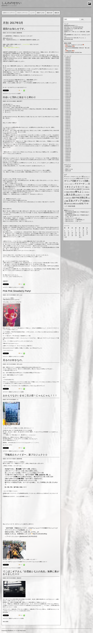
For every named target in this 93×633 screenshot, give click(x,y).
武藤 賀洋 (19, 578)
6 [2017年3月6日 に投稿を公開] (68, 231)
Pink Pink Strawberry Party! (17, 291)
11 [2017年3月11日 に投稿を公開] (87, 231)
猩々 (77, 218)
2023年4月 (67, 65)
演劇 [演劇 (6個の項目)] (66, 201)
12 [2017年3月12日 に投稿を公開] (64, 232)
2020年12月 (68, 77)
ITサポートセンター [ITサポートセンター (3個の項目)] (76, 176)
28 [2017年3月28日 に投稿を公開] (72, 235)
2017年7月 (67, 137)
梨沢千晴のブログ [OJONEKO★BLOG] (73, 27)
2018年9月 (67, 116)
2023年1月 (67, 67)
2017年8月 (67, 136)
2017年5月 (67, 140)
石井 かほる (19, 364)
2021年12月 (68, 73)
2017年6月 (67, 139)
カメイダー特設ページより (10, 491)
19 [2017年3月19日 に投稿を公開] (64, 234)
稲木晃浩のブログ (68, 30)
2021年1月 (67, 76)
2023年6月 (67, 64)
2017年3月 (67, 143)
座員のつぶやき (40, 12)
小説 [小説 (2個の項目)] (85, 192)
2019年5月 (67, 104)
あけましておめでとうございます (74, 44)
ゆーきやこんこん (69, 218)
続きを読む (6, 612)
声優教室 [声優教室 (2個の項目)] (68, 192)
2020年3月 (67, 88)
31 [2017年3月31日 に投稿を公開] (83, 235)
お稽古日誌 (68, 166)
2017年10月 (68, 133)
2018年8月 (67, 117)
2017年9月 (67, 134)
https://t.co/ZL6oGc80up (40, 534)
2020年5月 (67, 85)
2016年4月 (67, 160)
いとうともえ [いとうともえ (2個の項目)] (73, 178)
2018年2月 (67, 127)
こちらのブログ (26, 44)
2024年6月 (67, 61)
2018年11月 (68, 113)
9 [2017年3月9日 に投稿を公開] (79, 231)
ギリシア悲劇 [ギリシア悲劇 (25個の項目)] (70, 181)
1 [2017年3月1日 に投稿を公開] (75, 229)
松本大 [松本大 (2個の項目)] (70, 198)
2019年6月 (67, 102)
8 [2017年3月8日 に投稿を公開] (75, 231)
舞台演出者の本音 (68, 39)
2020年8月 (67, 81)
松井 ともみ (19, 295)
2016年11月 (68, 150)
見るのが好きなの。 (13, 360)
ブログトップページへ (22, 12)
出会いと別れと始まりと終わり (19, 97)
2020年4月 (67, 87)
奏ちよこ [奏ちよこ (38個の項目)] (79, 191)
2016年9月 (67, 153)
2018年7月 (67, 119)
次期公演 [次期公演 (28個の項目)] (83, 197)
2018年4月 (67, 124)
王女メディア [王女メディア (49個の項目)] (75, 200)
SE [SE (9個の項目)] (83, 176)
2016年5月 (67, 159)
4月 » (80, 237)
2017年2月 (67, 145)
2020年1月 (67, 91)
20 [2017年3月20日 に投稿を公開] (68, 234)
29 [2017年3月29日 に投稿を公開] (76, 235)
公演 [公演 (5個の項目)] (72, 189)
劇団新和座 (19, 32)
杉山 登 (69, 216)
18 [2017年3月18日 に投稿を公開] (87, 232)
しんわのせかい (12, 3)
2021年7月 (67, 74)
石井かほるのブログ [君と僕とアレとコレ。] (75, 37)
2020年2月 (67, 90)
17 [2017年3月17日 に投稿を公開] (83, 232)
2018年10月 (68, 114)
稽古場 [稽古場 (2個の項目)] (77, 203)
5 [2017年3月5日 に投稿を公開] (64, 231)
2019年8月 (67, 99)
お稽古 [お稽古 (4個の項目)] (78, 178)
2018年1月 (67, 128)
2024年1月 (67, 62)
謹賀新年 (69, 46)
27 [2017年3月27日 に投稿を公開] (68, 235)
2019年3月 (67, 107)
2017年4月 (67, 142)
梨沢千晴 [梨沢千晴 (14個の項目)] (75, 198)
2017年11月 (68, 131)
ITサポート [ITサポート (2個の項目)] (68, 176)
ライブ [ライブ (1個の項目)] (86, 184)
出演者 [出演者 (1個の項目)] (75, 189)
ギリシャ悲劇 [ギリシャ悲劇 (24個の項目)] (82, 181)
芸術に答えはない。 (70, 219)
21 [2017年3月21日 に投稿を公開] (72, 234)
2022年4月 (67, 70)
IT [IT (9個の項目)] (65, 176)
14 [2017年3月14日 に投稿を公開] (72, 232)
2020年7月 (67, 82)
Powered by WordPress (7, 630)
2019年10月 (68, 96)
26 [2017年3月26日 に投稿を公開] (64, 235)
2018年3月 (67, 125)
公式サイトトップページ (9, 12)
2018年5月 (67, 122)
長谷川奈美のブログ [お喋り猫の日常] (73, 28)
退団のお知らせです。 (14, 28)
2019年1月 (67, 110)
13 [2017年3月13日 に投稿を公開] (68, 232)
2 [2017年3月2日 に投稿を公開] (79, 229)
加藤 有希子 (19, 101)
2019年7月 (67, 100)
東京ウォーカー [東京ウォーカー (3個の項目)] (82, 195)
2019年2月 (67, 108)
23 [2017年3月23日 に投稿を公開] (79, 234)
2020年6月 (67, 84)
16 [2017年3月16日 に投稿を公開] (79, 232)
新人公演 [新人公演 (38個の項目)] (70, 194)
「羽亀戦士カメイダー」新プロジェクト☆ (25, 454)
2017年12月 (68, 130)
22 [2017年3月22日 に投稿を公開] (76, 234)
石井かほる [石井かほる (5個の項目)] (69, 203)
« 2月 (65, 237)
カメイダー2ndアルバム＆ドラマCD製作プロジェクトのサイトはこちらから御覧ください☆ (25, 561)
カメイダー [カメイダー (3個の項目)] (86, 178)
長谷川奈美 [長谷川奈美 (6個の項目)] (71, 206)
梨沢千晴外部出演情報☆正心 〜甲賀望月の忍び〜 (77, 212)
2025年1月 (67, 59)
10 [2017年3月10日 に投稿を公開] (83, 231)
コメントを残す (17, 93)
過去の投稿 (5, 621)
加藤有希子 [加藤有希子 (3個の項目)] (79, 189)
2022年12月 (68, 68)
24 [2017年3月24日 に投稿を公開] (83, 234)
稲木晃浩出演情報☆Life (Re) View (73, 52)
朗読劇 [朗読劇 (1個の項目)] (76, 195)
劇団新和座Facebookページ (71, 25)
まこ (18, 399)
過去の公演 (49, 12)
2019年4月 (67, 105)
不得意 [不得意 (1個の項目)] (67, 189)
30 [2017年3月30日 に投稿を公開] (79, 235)
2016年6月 (67, 157)
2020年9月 (67, 79)
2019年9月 (67, 97)
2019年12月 (68, 93)
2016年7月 (67, 156)
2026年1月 (67, 58)
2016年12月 (68, 148)
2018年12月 (68, 111)
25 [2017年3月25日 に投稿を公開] (87, 234)
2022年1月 (67, 71)
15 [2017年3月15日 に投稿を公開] (76, 232)
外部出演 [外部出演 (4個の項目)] (72, 192)
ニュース (32, 12)
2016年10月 (68, 151)
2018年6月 (67, 120)
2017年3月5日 (32, 536)
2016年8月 (67, 154)
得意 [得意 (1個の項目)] (87, 192)
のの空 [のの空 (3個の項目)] (81, 178)
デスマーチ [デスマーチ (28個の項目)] (79, 184)
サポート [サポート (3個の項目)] (72, 184)
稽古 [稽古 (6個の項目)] (74, 203)
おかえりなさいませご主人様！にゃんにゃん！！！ (30, 395)
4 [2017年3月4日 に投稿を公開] (86, 229)
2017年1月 (67, 147)
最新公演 (57, 12)
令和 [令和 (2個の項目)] (70, 189)
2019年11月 (68, 94)
